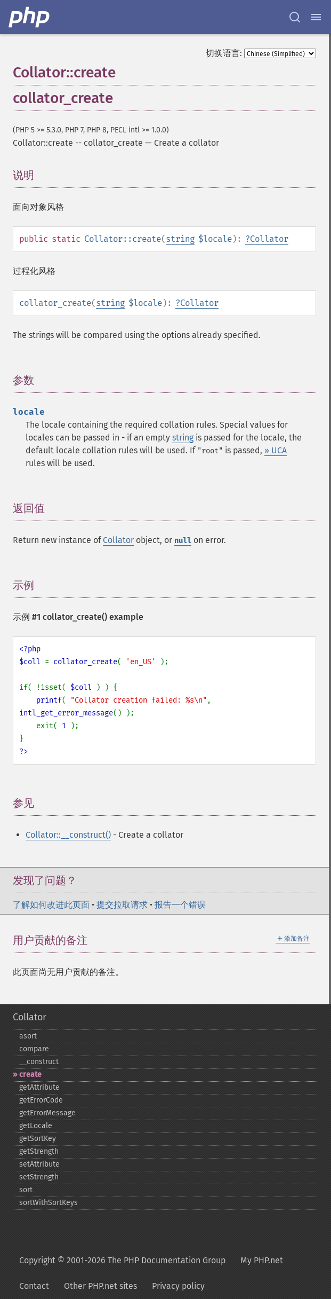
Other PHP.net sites (100, 1286)
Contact (34, 1286)
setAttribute (39, 1164)
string (180, 239)
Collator (269, 239)
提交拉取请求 (122, 905)
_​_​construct (39, 1061)
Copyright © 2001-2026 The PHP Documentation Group (122, 1260)
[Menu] (316, 17)
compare (34, 1048)
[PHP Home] (30, 17)
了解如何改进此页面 (51, 905)
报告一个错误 (180, 905)
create (30, 1074)
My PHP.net (261, 1260)
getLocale (35, 1125)
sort (26, 1189)
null (182, 540)
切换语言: (224, 53)
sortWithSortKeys (48, 1202)
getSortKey (37, 1138)
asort (28, 1036)
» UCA (275, 450)
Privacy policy (178, 1286)
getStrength (39, 1151)
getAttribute (39, 1087)
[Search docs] (294, 17)
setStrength (39, 1177)
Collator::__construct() (68, 835)
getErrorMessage (47, 1112)
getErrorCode (41, 1100)
